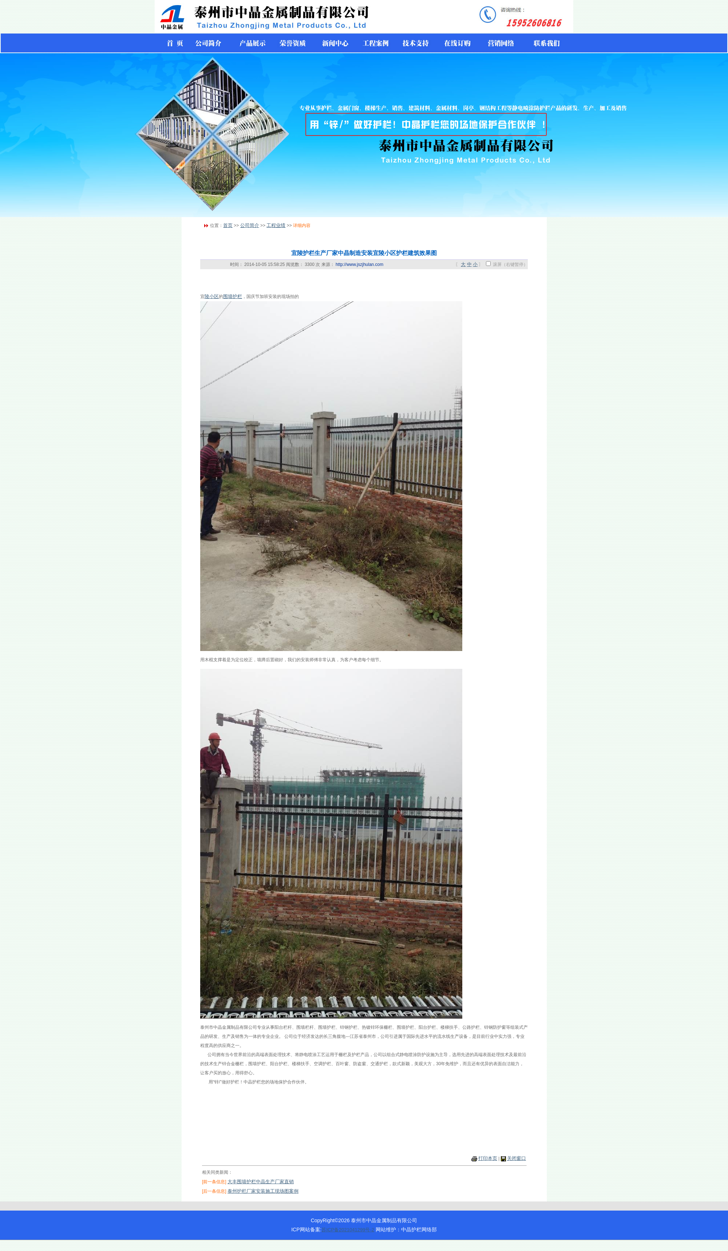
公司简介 (249, 225)
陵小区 (212, 296)
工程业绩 (275, 225)
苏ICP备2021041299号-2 (347, 1229)
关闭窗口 (516, 1158)
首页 (228, 225)
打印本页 (487, 1158)
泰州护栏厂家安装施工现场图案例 (263, 1191)
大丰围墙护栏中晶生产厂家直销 (261, 1181)
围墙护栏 (232, 296)
